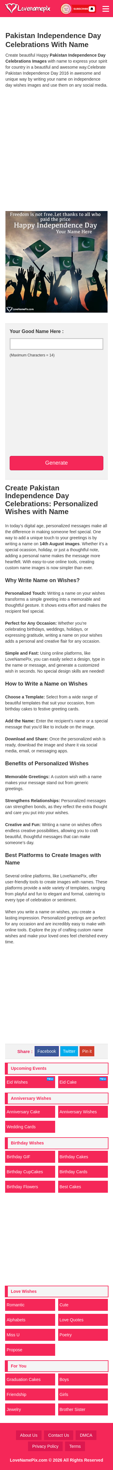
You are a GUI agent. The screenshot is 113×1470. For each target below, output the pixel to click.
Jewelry (14, 1409)
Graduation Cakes (24, 1379)
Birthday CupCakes (25, 1171)
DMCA (86, 1435)
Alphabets (16, 1319)
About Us (29, 1435)
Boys (64, 1379)
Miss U (13, 1334)
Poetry (66, 1334)
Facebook (46, 1051)
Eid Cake (83, 1081)
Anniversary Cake (23, 1111)
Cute (64, 1304)
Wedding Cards (21, 1126)
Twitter (69, 1051)
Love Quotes (71, 1319)
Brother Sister (73, 1409)
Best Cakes (70, 1186)
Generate (56, 463)
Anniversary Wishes (78, 1111)
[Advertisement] (56, 149)
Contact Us (58, 1435)
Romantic (15, 1304)
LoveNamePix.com (29, 1460)
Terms (75, 1446)
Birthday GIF (18, 1156)
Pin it (87, 1051)
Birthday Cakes (74, 1156)
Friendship (16, 1394)
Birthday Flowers (22, 1186)
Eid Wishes (30, 1081)
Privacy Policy (45, 1446)
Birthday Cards (74, 1171)
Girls (64, 1394)
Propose (14, 1349)
